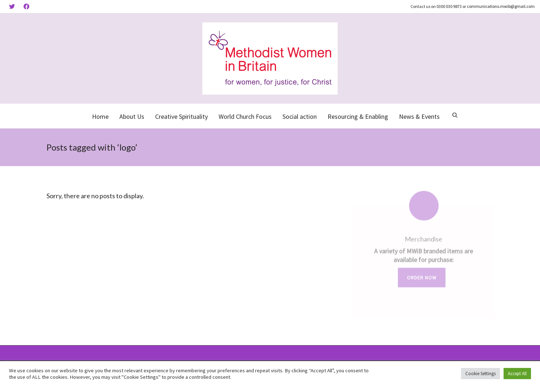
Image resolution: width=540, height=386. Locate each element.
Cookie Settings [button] (480, 373)
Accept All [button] (517, 373)
